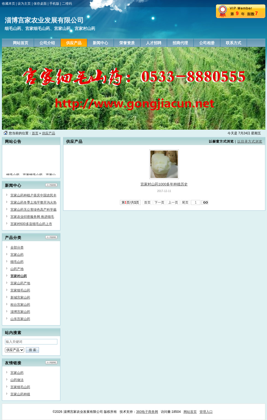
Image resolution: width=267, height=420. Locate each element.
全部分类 (17, 247)
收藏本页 (8, 3)
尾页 (185, 202)
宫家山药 (17, 255)
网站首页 (190, 412)
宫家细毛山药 (20, 290)
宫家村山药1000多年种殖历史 (164, 184)
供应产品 (48, 133)
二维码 (67, 3)
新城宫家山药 (20, 297)
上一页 (173, 202)
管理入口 (206, 412)
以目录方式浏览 (249, 141)
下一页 (159, 202)
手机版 (54, 3)
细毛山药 (17, 262)
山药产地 (17, 269)
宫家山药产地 (20, 283)
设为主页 (24, 3)
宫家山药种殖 (20, 394)
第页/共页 (130, 202)
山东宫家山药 (20, 319)
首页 (35, 133)
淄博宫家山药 (20, 312)
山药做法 (17, 380)
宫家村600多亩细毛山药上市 (31, 224)
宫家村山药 (18, 276)
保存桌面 (40, 3)
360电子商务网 (147, 412)
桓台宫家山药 (20, 305)
